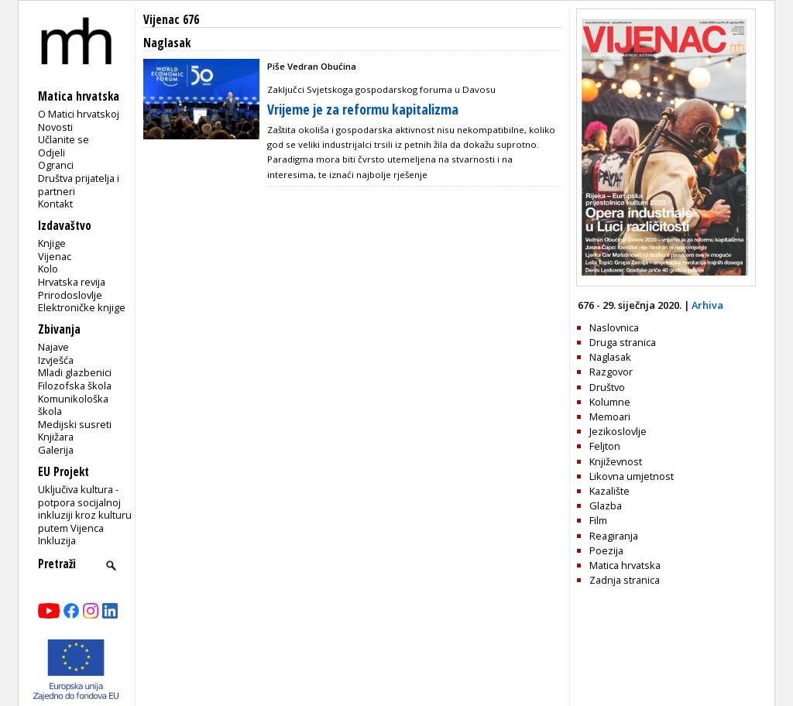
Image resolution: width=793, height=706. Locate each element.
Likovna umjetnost (631, 476)
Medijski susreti (75, 424)
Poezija (606, 550)
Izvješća (56, 360)
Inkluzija (57, 540)
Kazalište (609, 491)
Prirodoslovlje (70, 295)
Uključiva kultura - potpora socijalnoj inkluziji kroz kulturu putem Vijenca (85, 508)
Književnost (615, 461)
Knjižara (56, 437)
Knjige (52, 243)
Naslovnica (614, 327)
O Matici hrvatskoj (78, 114)
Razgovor (611, 372)
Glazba (605, 505)
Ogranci (56, 165)
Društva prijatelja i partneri (78, 184)
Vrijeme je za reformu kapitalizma (362, 109)
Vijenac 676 (171, 20)
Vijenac (54, 256)
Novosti (55, 127)
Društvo (607, 387)
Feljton (604, 446)
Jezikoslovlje (618, 431)
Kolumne (609, 402)
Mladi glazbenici (75, 372)
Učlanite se (63, 139)
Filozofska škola (75, 385)
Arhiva (707, 305)
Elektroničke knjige (81, 307)
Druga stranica (622, 342)
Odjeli (51, 152)
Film (598, 520)
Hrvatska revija (71, 282)
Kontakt (55, 204)
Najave (53, 347)
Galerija (56, 450)
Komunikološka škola (73, 405)
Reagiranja (613, 536)
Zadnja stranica (624, 580)
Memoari (609, 416)
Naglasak (610, 357)
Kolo (48, 269)
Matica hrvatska (625, 565)
